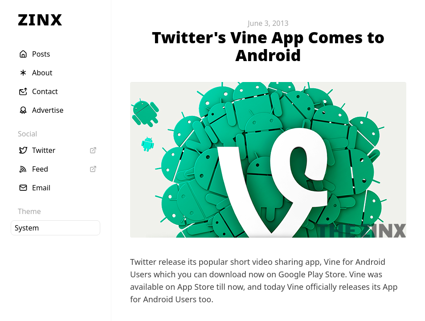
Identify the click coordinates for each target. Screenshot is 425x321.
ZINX (40, 19)
